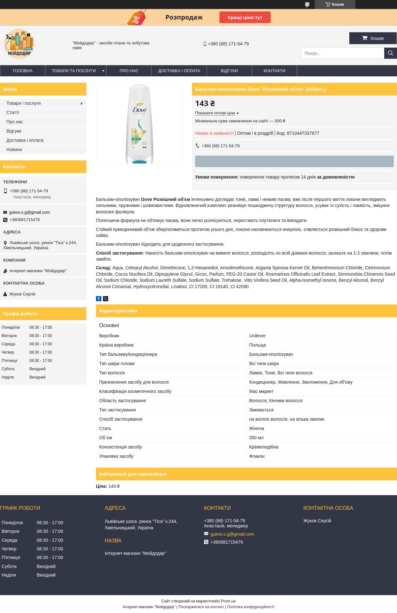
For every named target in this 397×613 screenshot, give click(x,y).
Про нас (129, 70)
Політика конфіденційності (250, 607)
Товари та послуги (74, 70)
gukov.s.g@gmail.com (29, 212)
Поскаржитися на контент (201, 607)
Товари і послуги (23, 103)
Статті (12, 112)
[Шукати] (390, 53)
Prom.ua (228, 601)
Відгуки (229, 70)
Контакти (274, 70)
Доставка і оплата (179, 70)
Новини (14, 149)
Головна (23, 70)
